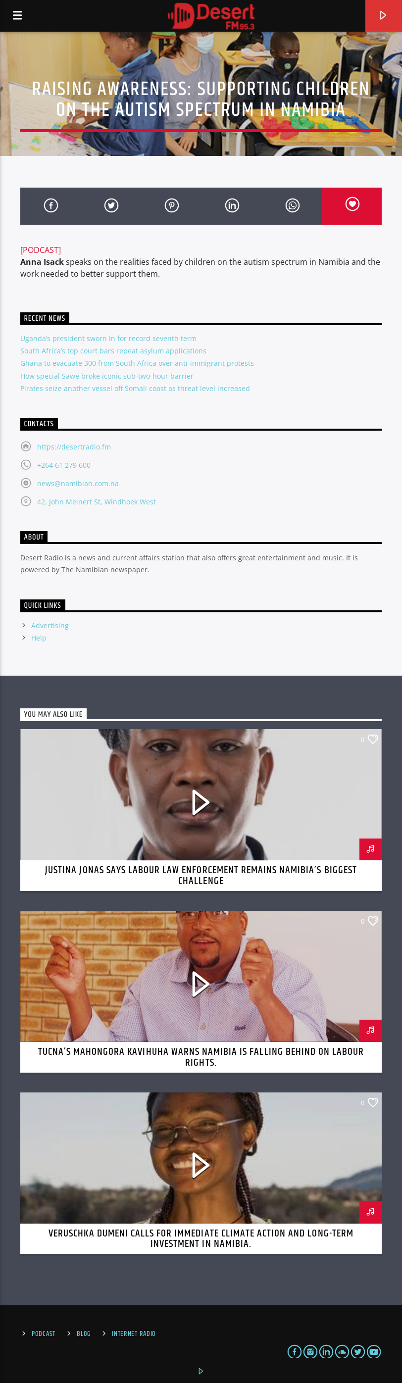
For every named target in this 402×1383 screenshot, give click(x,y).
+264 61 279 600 (64, 465)
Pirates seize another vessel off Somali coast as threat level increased (135, 388)
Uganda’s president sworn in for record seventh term (108, 338)
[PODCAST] (40, 250)
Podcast (43, 1334)
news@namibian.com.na (78, 483)
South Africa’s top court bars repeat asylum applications (113, 350)
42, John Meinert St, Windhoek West (96, 501)
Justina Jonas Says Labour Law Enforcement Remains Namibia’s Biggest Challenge (201, 875)
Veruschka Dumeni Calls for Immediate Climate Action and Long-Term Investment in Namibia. (201, 1239)
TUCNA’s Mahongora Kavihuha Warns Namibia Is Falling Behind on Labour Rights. (201, 1057)
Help (39, 637)
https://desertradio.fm (74, 446)
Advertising (50, 625)
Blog (84, 1334)
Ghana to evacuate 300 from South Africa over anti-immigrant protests (137, 363)
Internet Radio (134, 1334)
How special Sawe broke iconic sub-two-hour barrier (107, 376)
